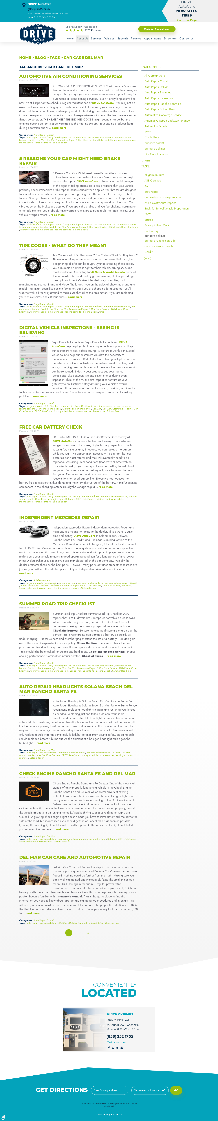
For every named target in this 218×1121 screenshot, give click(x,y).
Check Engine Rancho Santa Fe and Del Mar (77, 773)
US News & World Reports (107, 272)
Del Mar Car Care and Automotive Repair (74, 856)
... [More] (146, 161)
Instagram (121, 1047)
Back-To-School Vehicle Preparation (167, 209)
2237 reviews (93, 30)
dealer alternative (81, 409)
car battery (74, 496)
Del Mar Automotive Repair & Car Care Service (72, 140)
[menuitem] (70, 38)
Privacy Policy (116, 1114)
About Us (82, 38)
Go (176, 1089)
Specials (124, 38)
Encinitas (132, 227)
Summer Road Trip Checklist (57, 604)
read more (59, 128)
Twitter (117, 1047)
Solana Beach (60, 142)
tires (101, 312)
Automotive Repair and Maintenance (167, 121)
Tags (55, 58)
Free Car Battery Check (50, 427)
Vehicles (111, 38)
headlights (120, 754)
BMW (148, 132)
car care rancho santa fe (101, 138)
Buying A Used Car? (157, 226)
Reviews (138, 38)
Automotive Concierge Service (163, 115)
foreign (57, 588)
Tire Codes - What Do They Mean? (62, 246)
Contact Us (189, 38)
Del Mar (41, 140)
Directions (173, 38)
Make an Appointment (155, 29)
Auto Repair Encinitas (158, 92)
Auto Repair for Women (159, 98)
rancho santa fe (43, 142)
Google (113, 1047)
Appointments (154, 38)
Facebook (109, 1047)
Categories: (151, 67)
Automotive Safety (156, 126)
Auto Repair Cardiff (44, 135)
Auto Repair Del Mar (44, 749)
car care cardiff (154, 143)
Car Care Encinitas (156, 155)
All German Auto (42, 580)
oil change (70, 670)
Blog (40, 58)
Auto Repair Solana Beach (161, 109)
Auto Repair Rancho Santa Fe (163, 104)
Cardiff (31, 140)
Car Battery (152, 138)
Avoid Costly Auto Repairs (53, 138)
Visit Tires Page (187, 20)
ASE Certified (34, 225)
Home (70, 38)
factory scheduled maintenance (36, 229)
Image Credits (102, 1114)
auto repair (32, 138)
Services (97, 38)
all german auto (35, 406)
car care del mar (83, 58)
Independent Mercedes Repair (59, 517)
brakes (88, 225)
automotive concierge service (163, 198)
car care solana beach (35, 227)
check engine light (54, 499)
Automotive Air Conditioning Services (70, 77)
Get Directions (116, 1041)
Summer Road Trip (121, 670)
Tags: (145, 167)
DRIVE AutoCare (103, 103)
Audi (147, 187)
